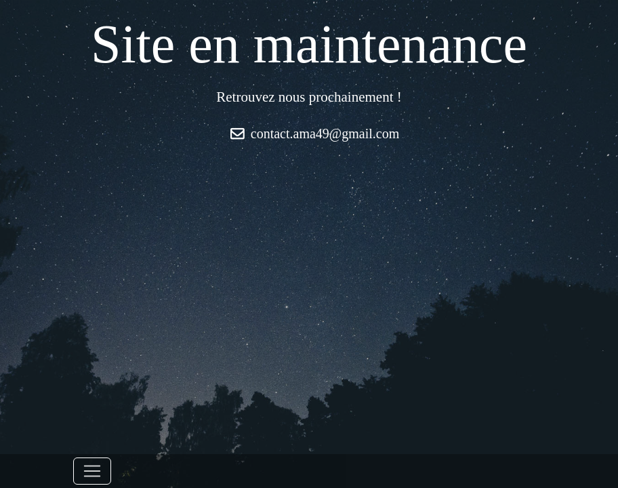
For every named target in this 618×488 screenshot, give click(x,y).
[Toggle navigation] (92, 471)
